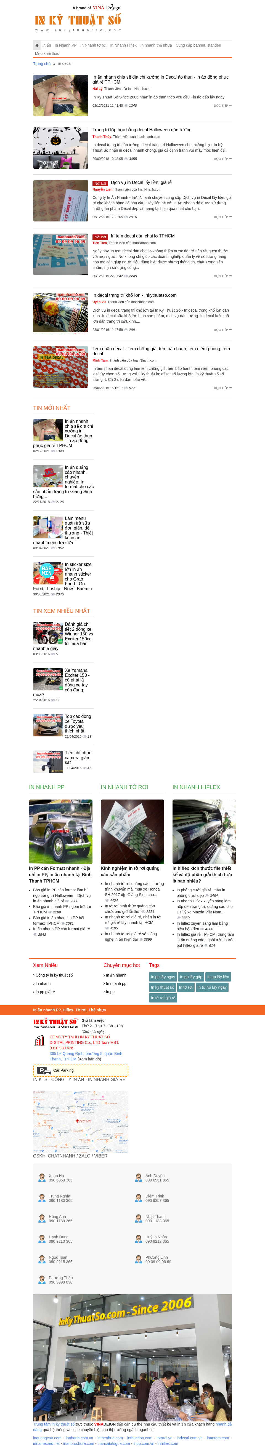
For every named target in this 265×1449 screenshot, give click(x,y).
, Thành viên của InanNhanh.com (121, 89)
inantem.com (218, 1438)
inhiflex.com (168, 1443)
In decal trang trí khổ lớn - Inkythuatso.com (134, 295)
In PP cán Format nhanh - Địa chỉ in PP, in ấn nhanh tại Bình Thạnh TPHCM (60, 874)
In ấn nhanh (115, 975)
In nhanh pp (115, 983)
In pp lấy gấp (191, 977)
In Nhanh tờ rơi (93, 45)
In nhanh (42, 983)
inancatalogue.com (113, 1443)
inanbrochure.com (78, 1443)
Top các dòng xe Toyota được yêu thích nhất (78, 723)
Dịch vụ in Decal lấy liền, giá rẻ (141, 182)
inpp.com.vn (143, 1443)
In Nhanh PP (65, 45)
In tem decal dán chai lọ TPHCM (143, 236)
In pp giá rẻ (44, 992)
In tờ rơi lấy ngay (212, 987)
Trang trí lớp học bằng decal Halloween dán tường (142, 129)
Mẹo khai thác (47, 53)
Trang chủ (42, 64)
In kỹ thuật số (162, 987)
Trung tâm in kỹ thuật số (54, 1424)
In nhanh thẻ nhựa (156, 45)
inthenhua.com (110, 1438)
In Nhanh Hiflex (123, 45)
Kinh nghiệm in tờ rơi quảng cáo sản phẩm (130, 871)
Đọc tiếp (223, 105)
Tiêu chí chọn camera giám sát (78, 757)
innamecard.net (46, 1443)
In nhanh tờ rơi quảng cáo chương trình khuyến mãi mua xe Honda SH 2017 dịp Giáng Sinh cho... (134, 889)
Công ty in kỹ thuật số (53, 975)
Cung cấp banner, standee (198, 45)
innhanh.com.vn (79, 1438)
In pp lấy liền (218, 977)
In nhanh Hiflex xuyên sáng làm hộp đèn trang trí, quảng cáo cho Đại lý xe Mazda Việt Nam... (205, 906)
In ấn (46, 45)
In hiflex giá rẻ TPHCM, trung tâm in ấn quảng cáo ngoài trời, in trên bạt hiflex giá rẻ (205, 940)
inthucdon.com (139, 1438)
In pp (109, 992)
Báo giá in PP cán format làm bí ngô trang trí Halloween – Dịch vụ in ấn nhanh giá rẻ (62, 895)
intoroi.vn (165, 1438)
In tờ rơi (186, 987)
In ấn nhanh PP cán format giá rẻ (61, 929)
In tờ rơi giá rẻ (163, 998)
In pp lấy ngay (163, 977)
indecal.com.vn (189, 1438)
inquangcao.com (47, 1438)
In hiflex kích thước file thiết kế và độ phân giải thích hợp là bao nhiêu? (202, 874)
